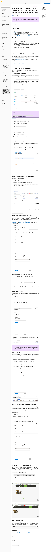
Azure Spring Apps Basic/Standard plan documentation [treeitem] (4, 9)
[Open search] (47, 1)
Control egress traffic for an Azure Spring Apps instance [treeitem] (6, 77)
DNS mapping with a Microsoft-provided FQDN (45, 11)
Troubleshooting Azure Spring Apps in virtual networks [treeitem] (5, 87)
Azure (15, 5)
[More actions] (38, 6)
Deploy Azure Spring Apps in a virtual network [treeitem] (6, 61)
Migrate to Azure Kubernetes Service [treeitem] (5, 27)
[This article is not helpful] (48, 20)
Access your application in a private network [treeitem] (6, 64)
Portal (42, 3)
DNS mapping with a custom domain (19, 63)
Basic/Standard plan (25, 5)
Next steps (43, 17)
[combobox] (5, 7)
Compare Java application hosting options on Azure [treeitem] (5, 22)
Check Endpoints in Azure (22, 116)
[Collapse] (9, 5)
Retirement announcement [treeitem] (5, 14)
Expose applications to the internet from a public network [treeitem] (6, 73)
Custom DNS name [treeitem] (5, 59)
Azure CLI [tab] (18, 78)
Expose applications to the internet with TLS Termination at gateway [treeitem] (6, 66)
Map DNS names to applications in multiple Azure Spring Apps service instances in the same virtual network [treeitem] (6, 91)
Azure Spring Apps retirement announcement (26, 20)
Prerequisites (33, 150)
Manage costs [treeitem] (4, 20)
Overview (43, 8)
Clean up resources (44, 16)
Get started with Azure (47, 3)
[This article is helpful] (47, 20)
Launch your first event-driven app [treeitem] (5, 35)
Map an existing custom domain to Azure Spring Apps (30, 355)
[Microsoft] (1, 1)
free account (32, 30)
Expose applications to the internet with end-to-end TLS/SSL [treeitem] (6, 70)
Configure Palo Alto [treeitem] (5, 75)
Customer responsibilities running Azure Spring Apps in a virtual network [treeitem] (6, 83)
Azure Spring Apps (19, 5)
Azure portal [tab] (14, 78)
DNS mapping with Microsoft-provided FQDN (20, 62)
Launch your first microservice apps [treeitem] (5, 38)
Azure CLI (15, 32)
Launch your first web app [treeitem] (5, 33)
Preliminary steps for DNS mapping (21, 59)
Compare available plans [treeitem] (5, 19)
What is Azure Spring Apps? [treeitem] (5, 16)
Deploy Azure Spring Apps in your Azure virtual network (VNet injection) (23, 35)
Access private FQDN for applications (44, 15)
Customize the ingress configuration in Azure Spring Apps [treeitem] (5, 80)
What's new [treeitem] (3, 17)
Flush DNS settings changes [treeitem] (6, 94)
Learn (13, 5)
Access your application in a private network (25, 222)
